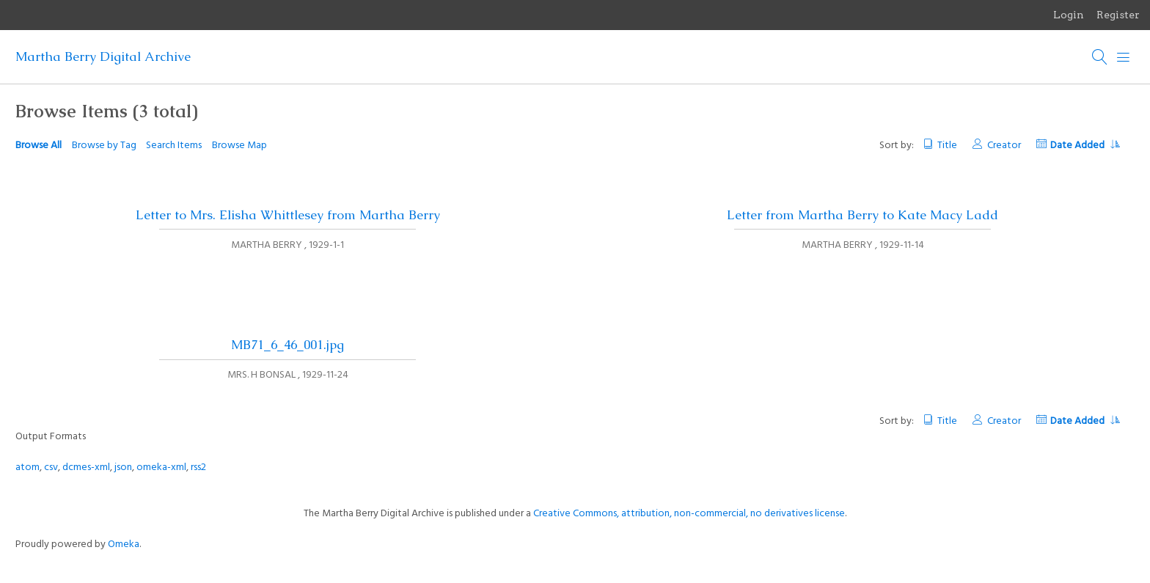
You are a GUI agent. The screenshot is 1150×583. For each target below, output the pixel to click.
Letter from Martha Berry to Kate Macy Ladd (862, 215)
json (123, 467)
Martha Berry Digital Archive (103, 56)
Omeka (123, 544)
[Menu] (1123, 57)
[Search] (1100, 57)
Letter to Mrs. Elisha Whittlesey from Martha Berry (288, 215)
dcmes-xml (86, 467)
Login (1068, 15)
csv (51, 467)
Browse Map (239, 145)
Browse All (38, 145)
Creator (1004, 145)
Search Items (174, 145)
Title (947, 145)
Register (1118, 15)
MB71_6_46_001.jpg (287, 345)
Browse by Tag (104, 145)
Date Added (1084, 145)
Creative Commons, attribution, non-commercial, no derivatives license (689, 513)
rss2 (198, 467)
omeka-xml (161, 467)
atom (27, 467)
